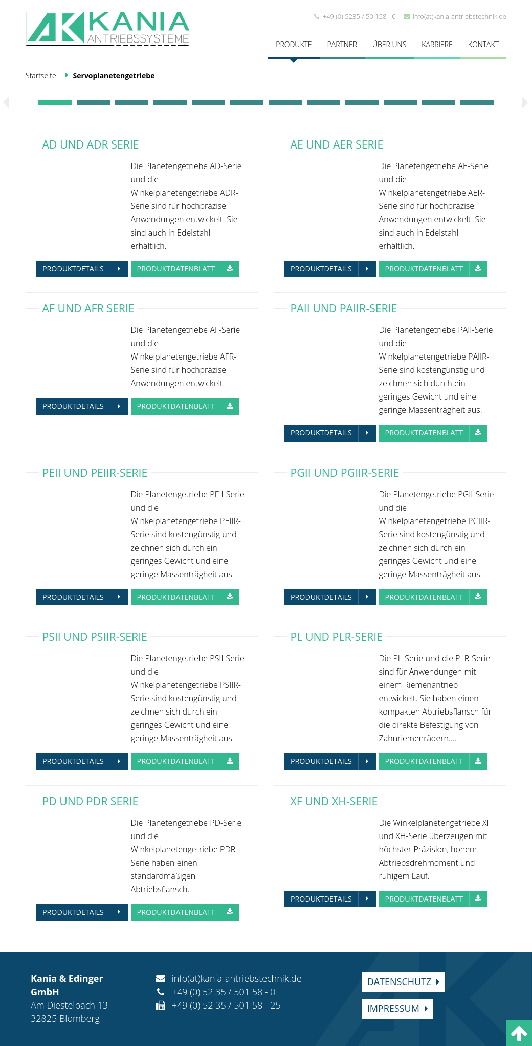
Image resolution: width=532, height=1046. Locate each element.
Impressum (393, 1008)
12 (477, 102)
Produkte (294, 44)
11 (438, 102)
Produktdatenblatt (176, 269)
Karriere (437, 44)
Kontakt (483, 44)
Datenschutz (399, 981)
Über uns (389, 44)
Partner (342, 44)
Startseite (41, 75)
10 (400, 102)
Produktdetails (73, 269)
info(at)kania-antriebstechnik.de (454, 16)
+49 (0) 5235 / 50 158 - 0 (354, 16)
